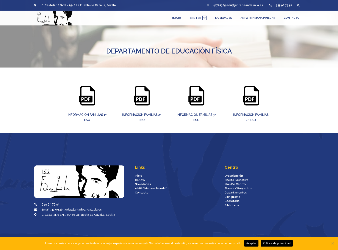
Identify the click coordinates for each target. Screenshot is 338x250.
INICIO (176, 15)
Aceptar (251, 243)
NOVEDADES (223, 15)
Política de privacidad (277, 243)
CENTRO (198, 16)
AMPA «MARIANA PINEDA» (258, 15)
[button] (298, 3)
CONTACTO (291, 15)
